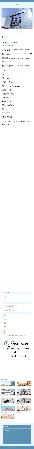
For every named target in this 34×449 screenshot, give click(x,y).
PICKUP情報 (28, 283)
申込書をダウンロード (16, 121)
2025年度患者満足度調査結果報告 (8, 305)
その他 (30, 283)
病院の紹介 (5, 426)
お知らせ (25, 283)
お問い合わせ (17, 359)
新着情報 (5, 298)
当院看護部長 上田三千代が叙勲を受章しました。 (11, 310)
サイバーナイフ (6, 430)
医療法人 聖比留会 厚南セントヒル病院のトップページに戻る (17, 335)
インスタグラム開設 (7, 309)
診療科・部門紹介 (6, 438)
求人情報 (5, 297)
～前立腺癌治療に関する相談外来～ (9, 306)
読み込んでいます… (16, 200)
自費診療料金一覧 (6, 37)
